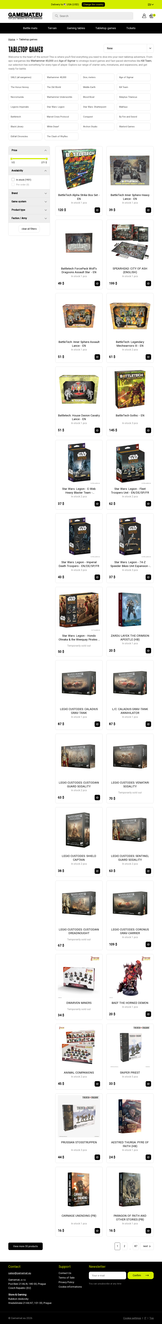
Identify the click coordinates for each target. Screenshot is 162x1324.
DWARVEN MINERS (78, 1003)
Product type (18, 209)
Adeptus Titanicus (128, 97)
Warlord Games (127, 126)
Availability (17, 170)
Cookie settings (132, 1318)
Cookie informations (70, 1286)
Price (14, 150)
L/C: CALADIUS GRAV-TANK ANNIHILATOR (130, 711)
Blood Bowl (88, 97)
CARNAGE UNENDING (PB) (79, 1215)
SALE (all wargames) (21, 77)
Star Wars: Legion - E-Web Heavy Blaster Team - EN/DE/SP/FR (79, 490)
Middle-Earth (89, 87)
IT (145, 1318)
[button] (151, 5)
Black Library (17, 126)
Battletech (16, 116)
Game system (19, 201)
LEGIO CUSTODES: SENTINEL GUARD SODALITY (130, 857)
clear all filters (29, 228)
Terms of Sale (66, 1277)
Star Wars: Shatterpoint (94, 107)
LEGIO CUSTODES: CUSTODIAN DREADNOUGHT (79, 931)
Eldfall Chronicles (19, 136)
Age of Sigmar (126, 77)
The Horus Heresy (20, 87)
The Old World (54, 87)
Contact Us (65, 1273)
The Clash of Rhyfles (57, 136)
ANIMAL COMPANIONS (79, 1072)
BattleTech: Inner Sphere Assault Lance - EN (78, 343)
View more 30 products (25, 1246)
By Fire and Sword (128, 116)
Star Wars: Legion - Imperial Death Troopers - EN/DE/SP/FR (79, 564)
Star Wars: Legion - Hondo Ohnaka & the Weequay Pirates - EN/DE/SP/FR (79, 637)
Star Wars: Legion (55, 107)
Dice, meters (89, 77)
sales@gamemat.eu (19, 1273)
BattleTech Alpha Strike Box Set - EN (79, 197)
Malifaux (123, 107)
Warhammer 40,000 (56, 77)
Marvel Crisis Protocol (58, 116)
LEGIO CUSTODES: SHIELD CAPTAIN (79, 857)
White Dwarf (53, 126)
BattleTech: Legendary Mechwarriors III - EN (130, 343)
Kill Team (123, 87)
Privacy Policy (66, 1282)
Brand (15, 193)
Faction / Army (19, 218)
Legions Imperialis (20, 107)
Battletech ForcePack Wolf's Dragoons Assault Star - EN (79, 270)
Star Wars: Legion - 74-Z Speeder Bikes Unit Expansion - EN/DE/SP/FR (130, 564)
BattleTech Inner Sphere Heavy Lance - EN (130, 197)
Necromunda (17, 97)
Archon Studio (90, 126)
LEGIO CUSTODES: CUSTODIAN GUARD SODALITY (79, 784)
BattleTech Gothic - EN (130, 415)
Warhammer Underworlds (58, 97)
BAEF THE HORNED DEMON (130, 1003)
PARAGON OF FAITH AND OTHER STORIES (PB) (130, 1217)
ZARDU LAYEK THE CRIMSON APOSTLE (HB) (130, 637)
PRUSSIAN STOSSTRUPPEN (79, 1142)
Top (151, 1318)
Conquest (88, 116)
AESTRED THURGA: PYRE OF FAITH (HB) (130, 1144)
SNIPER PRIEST (130, 1072)
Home (11, 39)
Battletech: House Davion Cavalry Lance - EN (79, 417)
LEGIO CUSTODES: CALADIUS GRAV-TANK (79, 711)
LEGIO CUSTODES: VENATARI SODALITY (130, 784)
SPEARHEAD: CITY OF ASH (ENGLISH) (130, 270)
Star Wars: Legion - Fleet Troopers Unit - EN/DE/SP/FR (130, 490)
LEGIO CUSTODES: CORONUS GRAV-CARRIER (130, 931)
